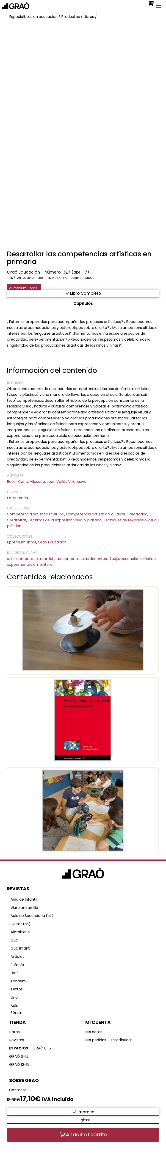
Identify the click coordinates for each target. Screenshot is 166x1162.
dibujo (113, 558)
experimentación (22, 564)
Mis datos (93, 1032)
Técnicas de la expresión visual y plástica (65, 520)
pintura (46, 564)
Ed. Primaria (17, 497)
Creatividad (137, 514)
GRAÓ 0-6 (42, 1048)
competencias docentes (84, 558)
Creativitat (16, 520)
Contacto (18, 1090)
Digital (83, 1120)
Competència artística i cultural (35, 514)
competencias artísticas (38, 558)
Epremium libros (21, 542)
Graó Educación (52, 542)
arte (11, 558)
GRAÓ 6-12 (18, 1056)
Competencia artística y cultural (95, 514)
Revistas (16, 1040)
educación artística (138, 558)
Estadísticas (122, 1040)
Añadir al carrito (86, 1134)
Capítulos (83, 303)
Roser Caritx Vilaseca (26, 481)
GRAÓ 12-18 (19, 1064)
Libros (14, 1032)
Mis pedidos (95, 1040)
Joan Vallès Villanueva (66, 481)
